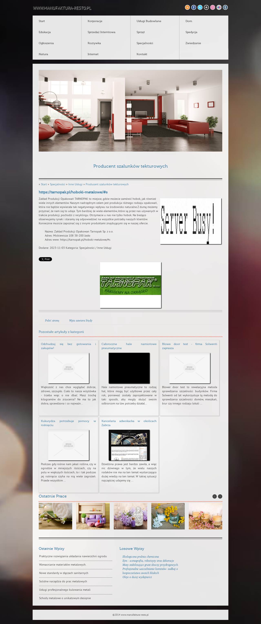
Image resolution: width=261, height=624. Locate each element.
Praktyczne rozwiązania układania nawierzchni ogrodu (73, 556)
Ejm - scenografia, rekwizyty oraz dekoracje (148, 560)
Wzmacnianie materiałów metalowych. (62, 565)
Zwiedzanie (193, 43)
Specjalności (145, 43)
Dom (189, 21)
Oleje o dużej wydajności (137, 577)
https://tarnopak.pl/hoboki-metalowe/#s (73, 192)
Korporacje (95, 21)
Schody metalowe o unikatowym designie (65, 598)
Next (220, 496)
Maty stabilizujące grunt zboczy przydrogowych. (151, 564)
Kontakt (142, 54)
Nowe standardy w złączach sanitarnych (63, 573)
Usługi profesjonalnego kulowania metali (65, 590)
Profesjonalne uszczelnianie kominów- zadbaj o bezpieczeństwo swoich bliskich (150, 570)
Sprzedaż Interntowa (101, 32)
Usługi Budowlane (149, 21)
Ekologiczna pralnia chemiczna (141, 556)
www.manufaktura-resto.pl (62, 8)
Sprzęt (141, 32)
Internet (93, 54)
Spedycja (191, 32)
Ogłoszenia (46, 43)
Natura (43, 54)
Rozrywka (94, 43)
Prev (214, 496)
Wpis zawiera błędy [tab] (80, 320)
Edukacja (45, 32)
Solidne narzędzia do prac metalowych (63, 581)
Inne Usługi (75, 184)
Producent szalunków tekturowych (107, 184)
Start (42, 21)
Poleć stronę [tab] (52, 320)
